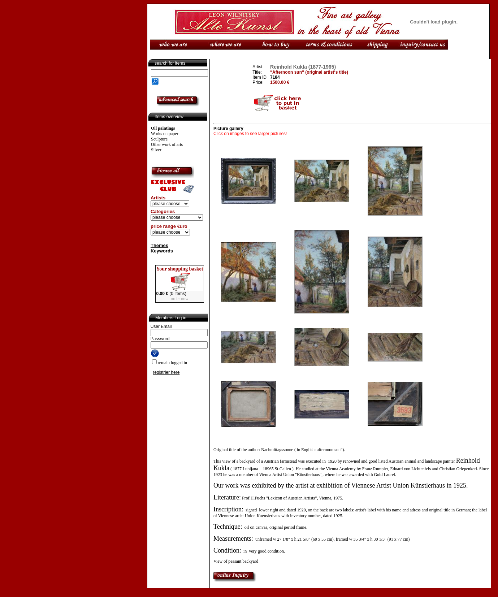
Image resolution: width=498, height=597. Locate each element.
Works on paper (164, 133)
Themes (159, 245)
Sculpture (159, 139)
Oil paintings (163, 128)
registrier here (166, 372)
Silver (156, 149)
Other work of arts (167, 144)
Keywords (162, 251)
